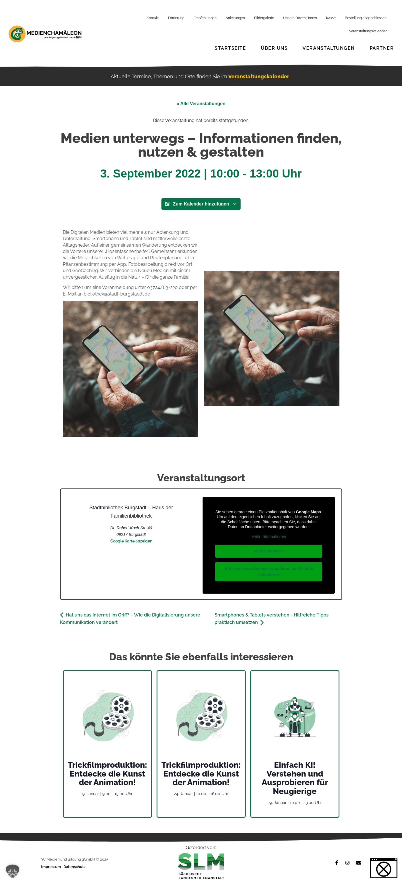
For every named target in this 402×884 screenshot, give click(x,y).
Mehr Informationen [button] (268, 536)
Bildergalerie (264, 18)
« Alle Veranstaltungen (201, 103)
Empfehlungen (205, 18)
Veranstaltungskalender (368, 31)
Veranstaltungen (329, 48)
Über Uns (274, 48)
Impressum (51, 867)
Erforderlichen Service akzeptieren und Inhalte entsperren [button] (269, 571)
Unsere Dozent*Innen (300, 18)
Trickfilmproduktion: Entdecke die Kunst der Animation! (107, 773)
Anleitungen (235, 18)
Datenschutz (74, 867)
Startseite (230, 48)
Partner (382, 48)
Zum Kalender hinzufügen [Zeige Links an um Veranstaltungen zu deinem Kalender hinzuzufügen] (201, 204)
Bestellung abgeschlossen (366, 18)
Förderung (176, 18)
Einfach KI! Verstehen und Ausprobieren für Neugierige (295, 778)
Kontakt (153, 18)
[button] (12, 871)
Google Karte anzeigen (131, 541)
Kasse (331, 18)
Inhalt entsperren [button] (268, 551)
